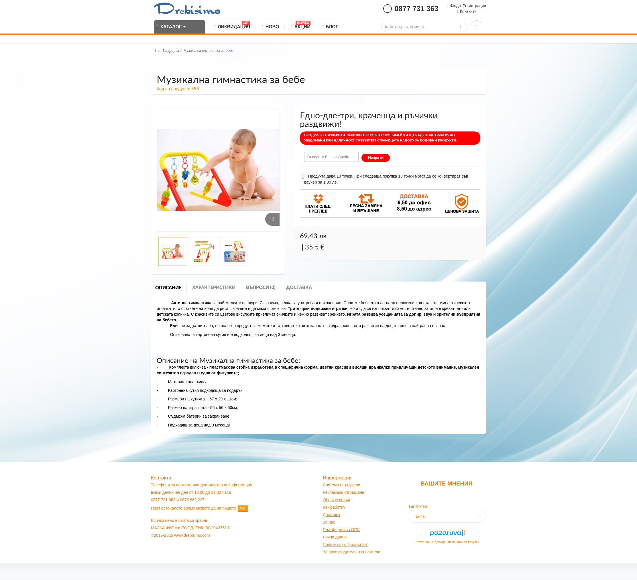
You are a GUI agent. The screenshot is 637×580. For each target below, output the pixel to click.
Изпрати (376, 158)
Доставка (299, 287)
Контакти (468, 11)
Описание (168, 288)
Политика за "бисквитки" (345, 544)
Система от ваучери (341, 485)
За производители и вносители (351, 552)
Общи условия (336, 500)
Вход (454, 5)
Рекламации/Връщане (343, 492)
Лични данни (335, 537)
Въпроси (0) (261, 287)
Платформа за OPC (341, 529)
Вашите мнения (446, 483)
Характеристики (213, 287)
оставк (332, 514)
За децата (171, 51)
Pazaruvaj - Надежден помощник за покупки (447, 542)
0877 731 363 (417, 8)
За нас (329, 522)
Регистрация (474, 5)
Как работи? (334, 507)
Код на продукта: (173, 88)
